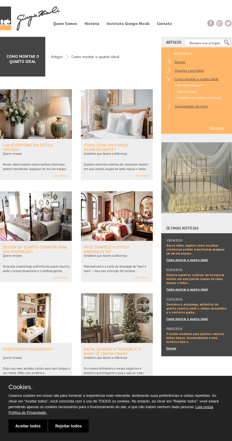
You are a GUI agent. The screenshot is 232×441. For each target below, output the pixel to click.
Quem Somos (65, 23)
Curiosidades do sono (191, 106)
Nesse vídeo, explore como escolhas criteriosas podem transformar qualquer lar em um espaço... (195, 249)
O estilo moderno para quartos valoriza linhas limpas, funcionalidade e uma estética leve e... (195, 338)
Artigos (57, 56)
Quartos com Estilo (189, 70)
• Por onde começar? (189, 85)
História (92, 23)
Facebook (210, 23)
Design (180, 62)
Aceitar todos (27, 426)
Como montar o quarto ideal (95, 56)
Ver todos (217, 128)
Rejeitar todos (68, 426)
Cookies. (20, 387)
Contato (164, 23)
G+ (219, 23)
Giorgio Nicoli (30, 18)
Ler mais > (61, 176)
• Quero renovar (186, 92)
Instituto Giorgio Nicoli (128, 23)
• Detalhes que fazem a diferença (198, 98)
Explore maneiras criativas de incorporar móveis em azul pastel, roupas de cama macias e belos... (195, 279)
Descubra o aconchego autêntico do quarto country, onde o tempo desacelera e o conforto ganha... (196, 308)
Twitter (228, 23)
